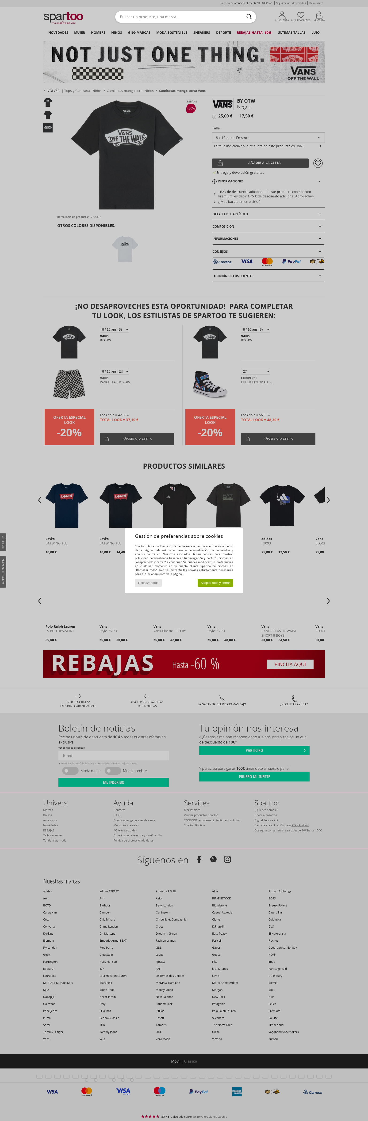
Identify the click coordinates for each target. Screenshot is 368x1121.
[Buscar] (249, 17)
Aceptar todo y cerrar (215, 583)
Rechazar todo (148, 583)
